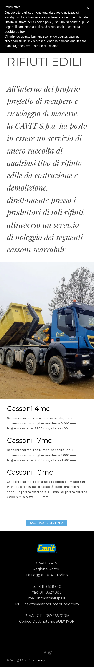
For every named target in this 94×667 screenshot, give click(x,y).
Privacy (40, 660)
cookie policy (15, 31)
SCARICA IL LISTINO (46, 522)
